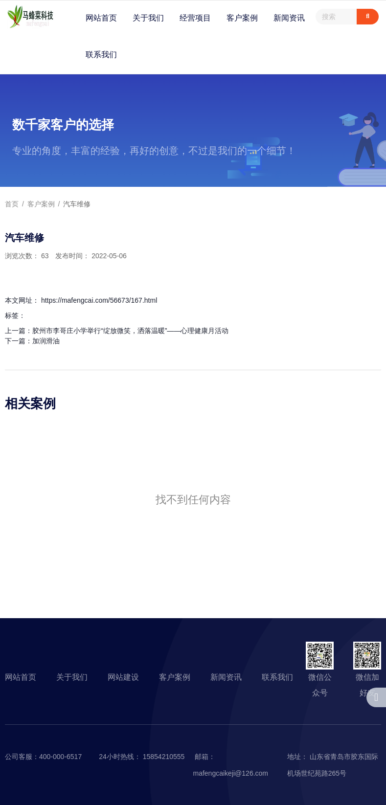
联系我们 (101, 54)
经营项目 (195, 18)
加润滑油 (46, 341)
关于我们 (148, 18)
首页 (13, 204)
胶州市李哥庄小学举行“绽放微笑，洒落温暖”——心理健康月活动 (130, 331)
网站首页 (101, 18)
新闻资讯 (289, 18)
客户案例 (242, 18)
